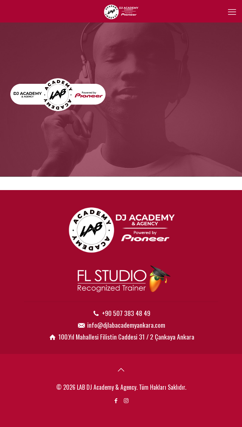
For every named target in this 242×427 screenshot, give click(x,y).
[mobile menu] (232, 11)
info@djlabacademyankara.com (126, 325)
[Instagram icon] (126, 400)
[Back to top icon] (121, 369)
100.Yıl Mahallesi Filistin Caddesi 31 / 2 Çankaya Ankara (126, 336)
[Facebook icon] (116, 400)
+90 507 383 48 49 (126, 313)
